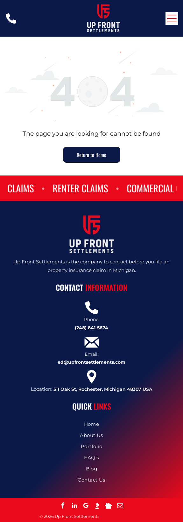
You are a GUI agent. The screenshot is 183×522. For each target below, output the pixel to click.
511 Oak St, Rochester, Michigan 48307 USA (102, 389)
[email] (120, 506)
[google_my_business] (85, 506)
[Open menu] (171, 18)
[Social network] (97, 506)
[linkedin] (74, 506)
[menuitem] (91, 424)
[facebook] (63, 506)
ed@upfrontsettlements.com (91, 362)
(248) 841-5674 (91, 328)
